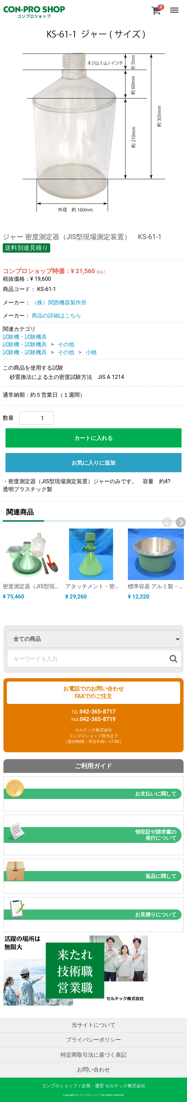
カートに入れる (93, 438)
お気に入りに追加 (94, 463)
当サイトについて (94, 1024)
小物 (91, 352)
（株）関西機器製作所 (59, 302)
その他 (66, 344)
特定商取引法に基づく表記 (93, 1054)
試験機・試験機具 (25, 336)
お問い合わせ (93, 1069)
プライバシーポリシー (93, 1039)
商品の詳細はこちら (56, 315)
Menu (175, 7)
